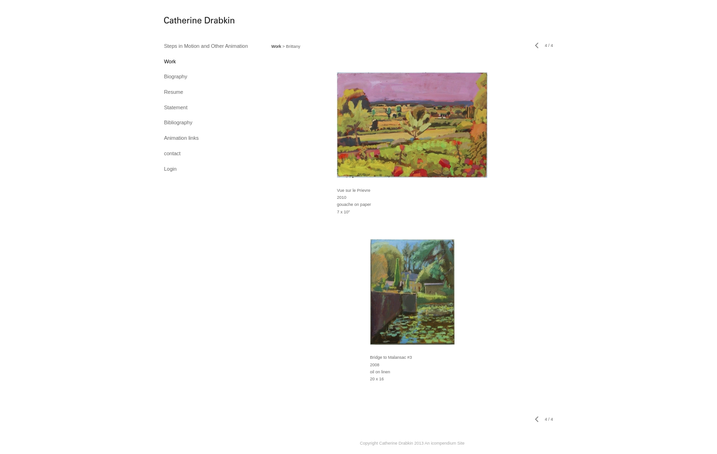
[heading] (187, 20)
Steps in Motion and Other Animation (206, 46)
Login (170, 169)
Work (170, 61)
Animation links (181, 138)
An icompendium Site (444, 443)
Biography (175, 76)
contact (172, 153)
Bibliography (178, 122)
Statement (175, 107)
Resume (173, 92)
